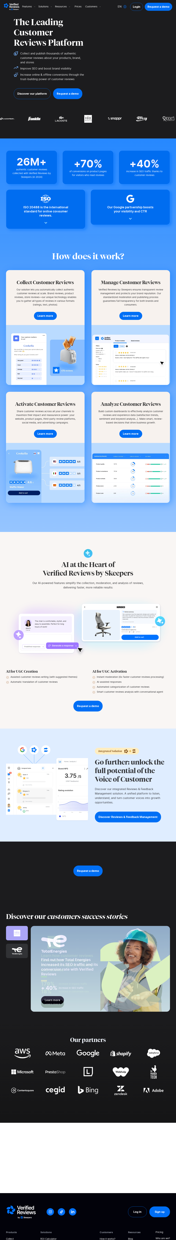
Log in (137, 1211)
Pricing (159, 1232)
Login (136, 6)
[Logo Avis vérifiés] (11, 6)
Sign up (160, 1211)
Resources (63, 6)
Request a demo (158, 6)
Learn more (52, 1003)
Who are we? (163, 1238)
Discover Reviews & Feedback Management (127, 817)
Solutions (45, 6)
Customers (93, 6)
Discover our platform (32, 93)
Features (29, 6)
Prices (78, 6)
